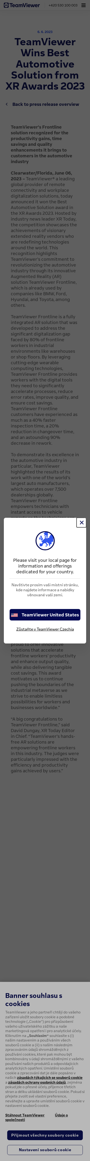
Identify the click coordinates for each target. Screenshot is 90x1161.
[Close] (81, 522)
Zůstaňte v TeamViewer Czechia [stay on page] (45, 629)
